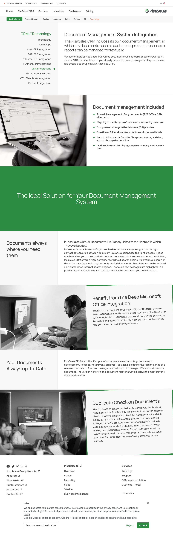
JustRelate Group (14, 3)
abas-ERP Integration (39, 49)
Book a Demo (14, 19)
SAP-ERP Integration (39, 54)
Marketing (57, 19)
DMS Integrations (41, 68)
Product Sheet (31, 19)
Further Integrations (39, 83)
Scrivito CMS (31, 3)
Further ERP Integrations (37, 63)
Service (77, 19)
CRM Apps (45, 44)
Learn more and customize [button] (41, 525)
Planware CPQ (47, 3)
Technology (95, 19)
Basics (46, 19)
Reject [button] (130, 525)
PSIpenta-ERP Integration (36, 58)
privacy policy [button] (111, 508)
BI (85, 19)
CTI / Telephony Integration (35, 78)
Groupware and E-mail (38, 73)
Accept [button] (143, 525)
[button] (148, 503)
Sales (67, 19)
